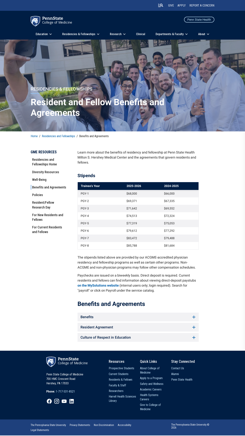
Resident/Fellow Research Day (43, 205)
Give (171, 5)
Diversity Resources (45, 172)
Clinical (140, 34)
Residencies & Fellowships (78, 34)
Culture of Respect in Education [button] (138, 338)
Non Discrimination (104, 425)
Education (42, 34)
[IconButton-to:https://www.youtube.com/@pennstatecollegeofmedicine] (64, 402)
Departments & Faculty (170, 34)
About (201, 34)
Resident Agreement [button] (138, 327)
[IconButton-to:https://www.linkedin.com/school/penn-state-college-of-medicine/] (72, 402)
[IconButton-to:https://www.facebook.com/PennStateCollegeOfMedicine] (49, 402)
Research (116, 34)
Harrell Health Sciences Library (122, 399)
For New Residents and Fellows (47, 217)
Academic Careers (151, 390)
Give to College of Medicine (150, 407)
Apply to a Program (151, 378)
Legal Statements (40, 430)
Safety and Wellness (151, 384)
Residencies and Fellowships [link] (58, 136)
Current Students (118, 374)
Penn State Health (199, 19)
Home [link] (34, 136)
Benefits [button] (138, 317)
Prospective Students (121, 369)
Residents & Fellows (120, 380)
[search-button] (161, 5)
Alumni (175, 374)
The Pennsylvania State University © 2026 (190, 427)
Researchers (116, 391)
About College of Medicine (149, 371)
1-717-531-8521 (65, 392)
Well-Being (39, 180)
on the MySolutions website (98, 285)
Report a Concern (201, 5)
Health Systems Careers (149, 397)
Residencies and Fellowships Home (44, 162)
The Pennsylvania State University (48, 425)
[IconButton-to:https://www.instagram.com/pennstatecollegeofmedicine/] (57, 402)
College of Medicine (57, 22)
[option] (60, 392)
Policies (37, 195)
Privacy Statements (80, 425)
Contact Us (177, 369)
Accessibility (124, 425)
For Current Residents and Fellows (47, 229)
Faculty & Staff (117, 386)
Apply (182, 5)
